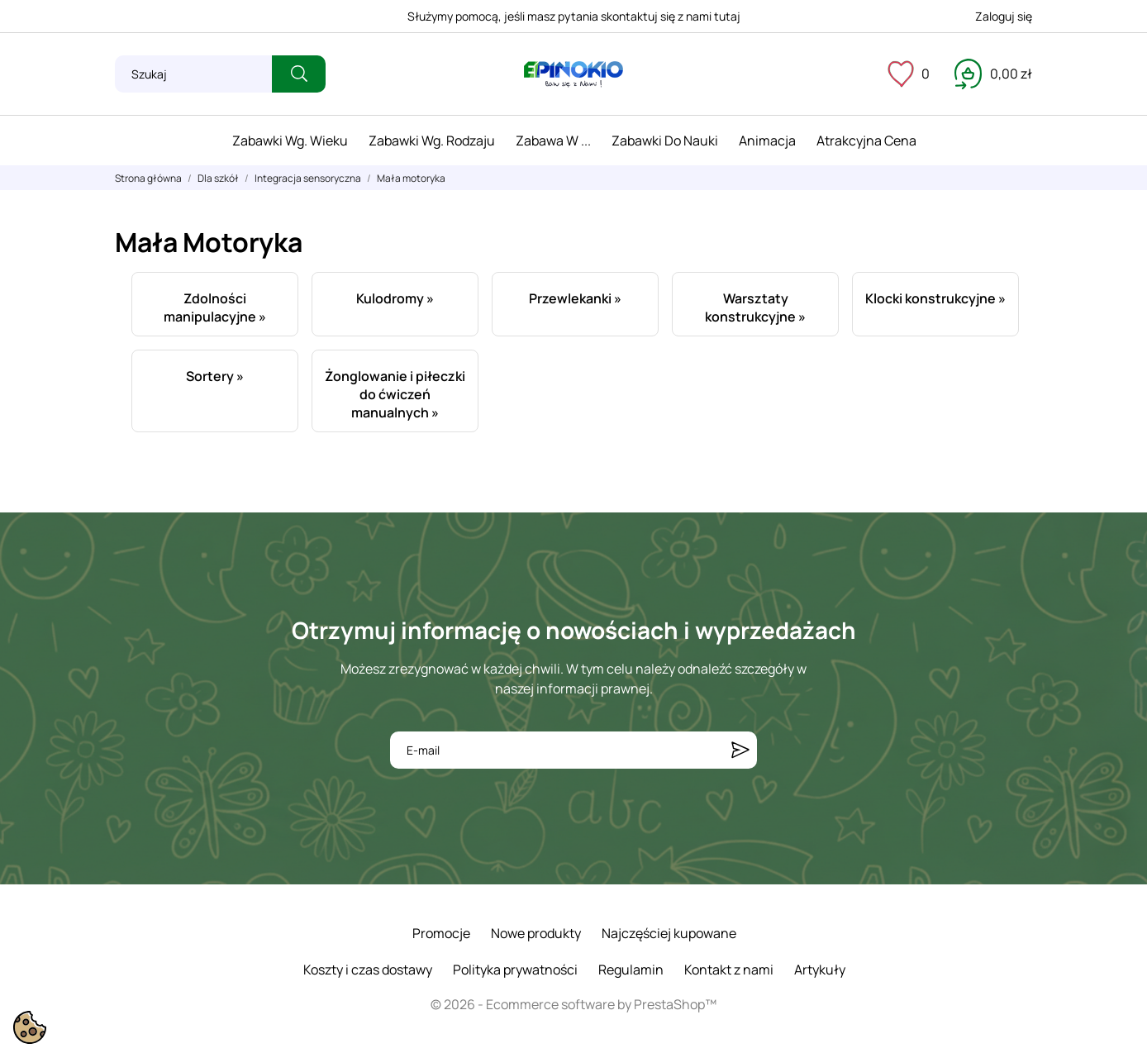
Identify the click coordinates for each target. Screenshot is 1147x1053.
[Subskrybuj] (740, 750)
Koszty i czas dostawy (367, 969)
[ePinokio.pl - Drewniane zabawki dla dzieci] (573, 74)
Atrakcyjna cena (866, 140)
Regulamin (631, 969)
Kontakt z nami (728, 969)
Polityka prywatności (515, 969)
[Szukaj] (193, 74)
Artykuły (819, 969)
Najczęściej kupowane (669, 933)
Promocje (441, 933)
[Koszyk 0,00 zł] (993, 73)
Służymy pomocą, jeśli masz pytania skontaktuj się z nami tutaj (573, 16)
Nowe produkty (536, 933)
